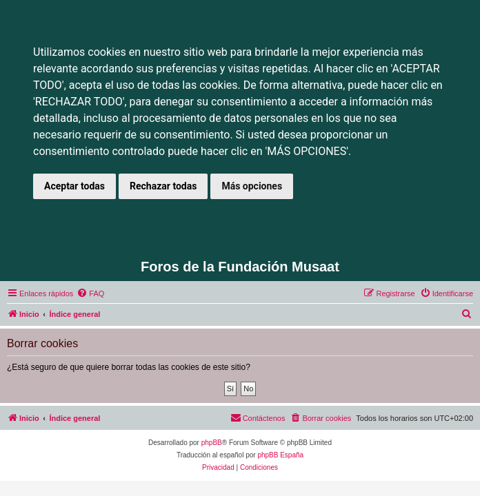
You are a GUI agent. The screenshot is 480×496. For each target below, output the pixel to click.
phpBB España (280, 455)
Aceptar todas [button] (74, 186)
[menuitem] (90, 293)
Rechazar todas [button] (163, 186)
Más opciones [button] (251, 186)
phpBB (211, 442)
